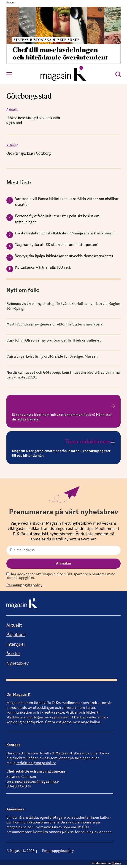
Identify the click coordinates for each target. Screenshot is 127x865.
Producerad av (106, 861)
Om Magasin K (18, 692)
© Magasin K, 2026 (20, 849)
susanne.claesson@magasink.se (32, 780)
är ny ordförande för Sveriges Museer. (52, 354)
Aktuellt (12, 110)
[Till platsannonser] (113, 404)
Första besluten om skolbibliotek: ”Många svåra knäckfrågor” (65, 231)
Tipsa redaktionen (88, 439)
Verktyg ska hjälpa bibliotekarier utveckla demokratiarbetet (64, 254)
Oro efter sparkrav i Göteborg (28, 151)
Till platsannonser (88, 403)
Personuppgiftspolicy (24, 583)
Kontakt (13, 743)
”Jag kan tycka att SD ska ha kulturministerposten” (56, 243)
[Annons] (63, 63)
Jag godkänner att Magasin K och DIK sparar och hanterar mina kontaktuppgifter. (60, 574)
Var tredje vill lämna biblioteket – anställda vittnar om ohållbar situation (67, 200)
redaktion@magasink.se (36, 761)
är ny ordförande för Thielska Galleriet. (54, 338)
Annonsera (15, 807)
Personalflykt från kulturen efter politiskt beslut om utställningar (57, 217)
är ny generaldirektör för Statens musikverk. (54, 322)
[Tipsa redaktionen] (113, 440)
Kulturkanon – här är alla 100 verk (43, 265)
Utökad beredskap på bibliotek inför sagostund (41, 117)
